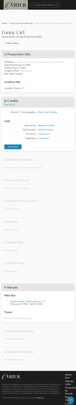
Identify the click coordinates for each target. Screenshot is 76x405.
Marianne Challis (46, 113)
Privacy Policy (59, 401)
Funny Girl (13, 20)
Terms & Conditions (40, 401)
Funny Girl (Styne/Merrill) (21, 11)
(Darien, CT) (28, 289)
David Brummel (45, 117)
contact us (39, 386)
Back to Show (11, 31)
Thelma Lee (44, 121)
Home (4, 11)
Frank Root (43, 126)
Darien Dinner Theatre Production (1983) (22, 24)
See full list (9, 92)
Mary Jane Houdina (47, 100)
